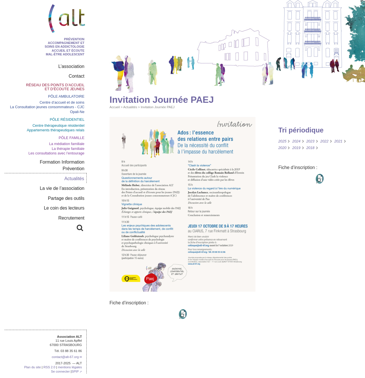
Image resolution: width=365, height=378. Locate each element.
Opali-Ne (77, 112)
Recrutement (71, 218)
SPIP (75, 371)
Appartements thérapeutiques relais (55, 130)
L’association (71, 66)
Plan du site (32, 367)
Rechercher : (62, 227)
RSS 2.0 (49, 367)
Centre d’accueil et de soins (62, 102)
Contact (76, 76)
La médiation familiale (66, 144)
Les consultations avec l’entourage (56, 153)
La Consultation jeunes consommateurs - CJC (47, 107)
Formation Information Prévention (62, 165)
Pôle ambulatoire (66, 96)
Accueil (115, 107)
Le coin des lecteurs (64, 208)
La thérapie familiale (68, 148)
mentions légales (70, 367)
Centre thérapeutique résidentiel (58, 125)
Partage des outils (66, 198)
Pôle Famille (71, 138)
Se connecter (60, 371)
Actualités (130, 107)
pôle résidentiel (67, 119)
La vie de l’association (62, 188)
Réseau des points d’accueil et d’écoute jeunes (55, 87)
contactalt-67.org (65, 357)
